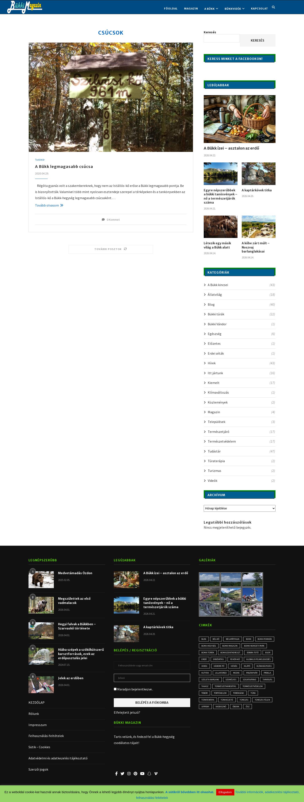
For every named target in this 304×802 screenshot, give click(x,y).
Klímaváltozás (241, 392)
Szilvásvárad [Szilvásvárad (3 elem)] (209, 696)
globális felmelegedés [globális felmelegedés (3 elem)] (232, 667)
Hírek (241, 363)
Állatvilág (241, 294)
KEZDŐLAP (36, 702)
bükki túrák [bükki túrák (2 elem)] (235, 653)
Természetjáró (241, 431)
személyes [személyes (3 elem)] (248, 689)
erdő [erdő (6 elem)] (236, 660)
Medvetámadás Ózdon (75, 573)
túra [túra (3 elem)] (244, 711)
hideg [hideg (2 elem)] (255, 667)
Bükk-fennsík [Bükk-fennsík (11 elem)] (209, 646)
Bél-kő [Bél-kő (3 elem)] (217, 639)
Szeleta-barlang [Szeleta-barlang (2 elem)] (226, 689)
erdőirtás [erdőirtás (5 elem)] (251, 660)
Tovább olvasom (49, 205)
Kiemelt (241, 382)
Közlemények (241, 402)
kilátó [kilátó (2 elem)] (237, 675)
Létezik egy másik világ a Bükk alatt (217, 245)
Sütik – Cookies (39, 747)
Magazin (191, 8)
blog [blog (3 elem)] (204, 639)
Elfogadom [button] (225, 792)
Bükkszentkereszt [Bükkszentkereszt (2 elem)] (259, 653)
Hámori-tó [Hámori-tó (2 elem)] (207, 675)
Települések (241, 421)
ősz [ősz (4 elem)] (237, 725)
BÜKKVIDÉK (233, 8)
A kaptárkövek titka (257, 190)
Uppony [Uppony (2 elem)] (265, 718)
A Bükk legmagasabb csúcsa (64, 166)
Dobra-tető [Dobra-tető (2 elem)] (208, 660)
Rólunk (33, 714)
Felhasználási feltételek (46, 736)
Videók (241, 480)
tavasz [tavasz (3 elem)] (244, 696)
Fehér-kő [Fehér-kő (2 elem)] (207, 667)
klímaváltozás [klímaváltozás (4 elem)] (256, 675)
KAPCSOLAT (259, 8)
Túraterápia (241, 461)
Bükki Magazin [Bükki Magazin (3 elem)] (254, 646)
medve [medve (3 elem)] (238, 682)
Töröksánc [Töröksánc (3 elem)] (228, 711)
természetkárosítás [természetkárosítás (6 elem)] (213, 703)
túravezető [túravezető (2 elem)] (208, 718)
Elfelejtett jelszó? (127, 712)
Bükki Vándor (241, 324)
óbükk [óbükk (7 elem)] (224, 725)
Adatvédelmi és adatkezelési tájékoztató (58, 758)
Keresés (210, 32)
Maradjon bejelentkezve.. (133, 689)
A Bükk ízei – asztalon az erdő (231, 148)
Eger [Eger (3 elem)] (224, 660)
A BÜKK (209, 8)
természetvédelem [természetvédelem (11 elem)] (241, 703)
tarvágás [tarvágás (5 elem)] (228, 696)
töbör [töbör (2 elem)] (262, 703)
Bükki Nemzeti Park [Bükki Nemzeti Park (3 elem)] (212, 653)
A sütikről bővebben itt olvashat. (190, 792)
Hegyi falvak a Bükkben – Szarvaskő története (77, 626)
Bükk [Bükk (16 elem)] (252, 639)
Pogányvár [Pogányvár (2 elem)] (255, 682)
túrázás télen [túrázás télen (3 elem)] (246, 718)
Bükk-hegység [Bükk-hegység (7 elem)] (231, 646)
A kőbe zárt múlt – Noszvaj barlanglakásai (256, 247)
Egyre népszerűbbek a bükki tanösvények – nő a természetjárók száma (220, 196)
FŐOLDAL (171, 8)
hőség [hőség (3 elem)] (223, 675)
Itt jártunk (241, 373)
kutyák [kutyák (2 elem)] (205, 682)
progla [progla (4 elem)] (206, 689)
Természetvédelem (241, 441)
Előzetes (241, 343)
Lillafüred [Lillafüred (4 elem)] (222, 682)
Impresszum (37, 725)
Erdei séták (241, 353)
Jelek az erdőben (70, 678)
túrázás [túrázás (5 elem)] (226, 718)
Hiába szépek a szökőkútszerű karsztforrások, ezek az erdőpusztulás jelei (81, 654)
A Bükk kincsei (241, 284)
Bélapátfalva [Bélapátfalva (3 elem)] (235, 639)
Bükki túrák (241, 314)
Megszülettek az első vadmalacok (74, 601)
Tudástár (40, 160)
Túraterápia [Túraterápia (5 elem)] (260, 711)
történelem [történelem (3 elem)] (208, 711)
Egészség (241, 333)
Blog (241, 304)
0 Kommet (111, 219)
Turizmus (241, 470)
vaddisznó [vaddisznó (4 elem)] (208, 725)
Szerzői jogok (38, 769)
